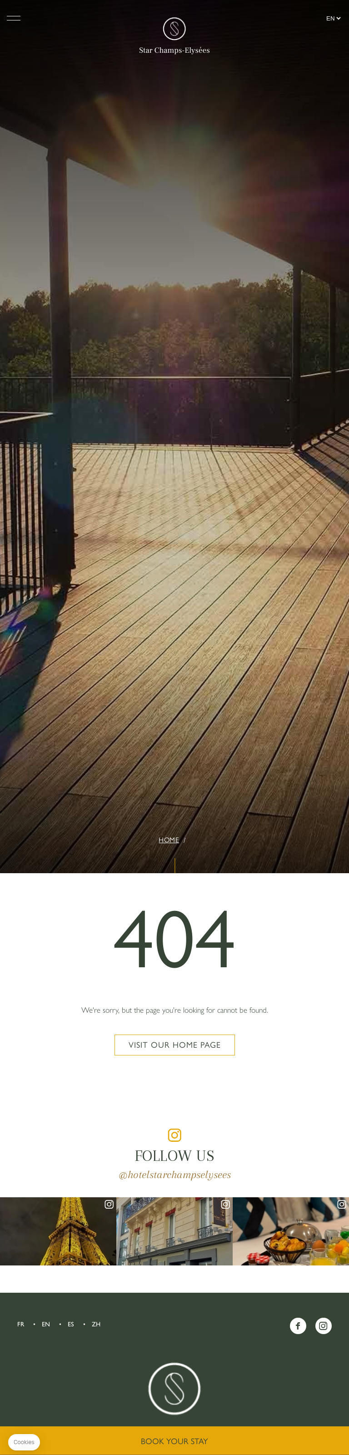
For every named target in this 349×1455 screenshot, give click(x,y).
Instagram (323, 1326)
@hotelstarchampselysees (175, 1174)
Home (169, 840)
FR (20, 1324)
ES (71, 1324)
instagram (174, 1135)
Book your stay (174, 1441)
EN (46, 1324)
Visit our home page (175, 1045)
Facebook (298, 1326)
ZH (96, 1324)
